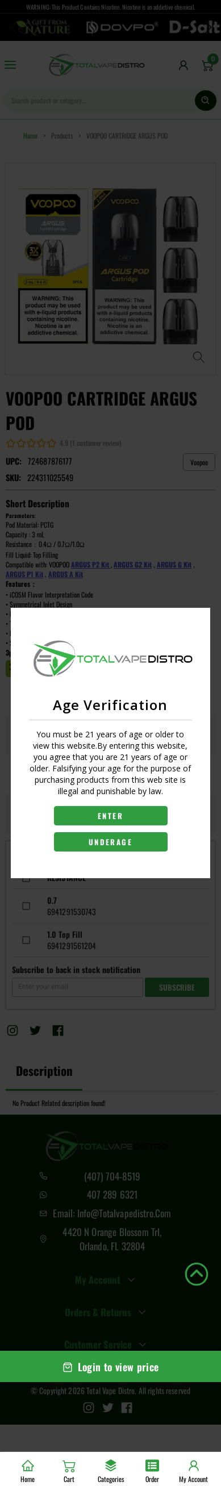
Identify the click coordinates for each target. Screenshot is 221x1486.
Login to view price (110, 1366)
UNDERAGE (110, 842)
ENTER (110, 815)
